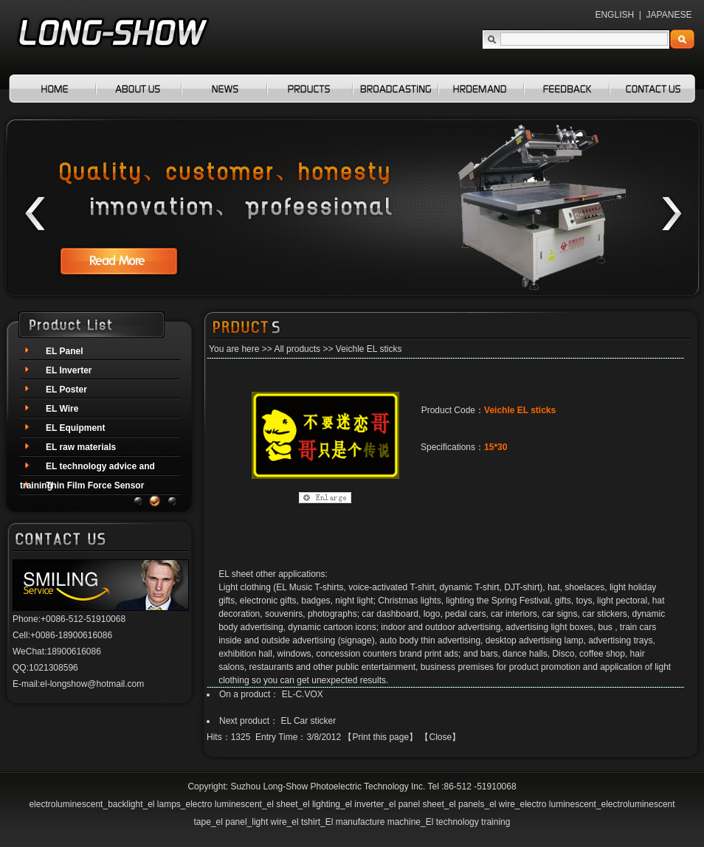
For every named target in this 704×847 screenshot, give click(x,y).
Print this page (380, 737)
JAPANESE (669, 15)
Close (440, 737)
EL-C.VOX (302, 694)
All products (297, 349)
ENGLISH (614, 15)
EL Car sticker (308, 721)
